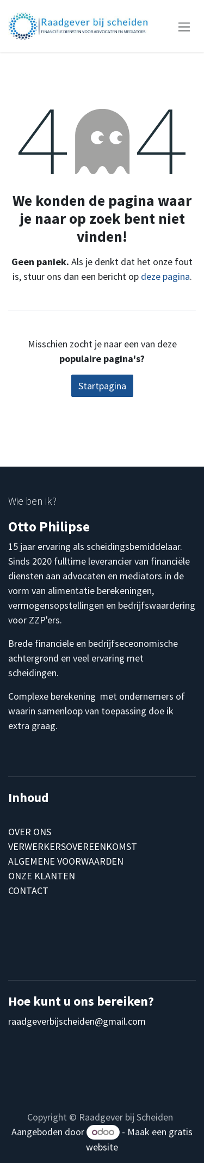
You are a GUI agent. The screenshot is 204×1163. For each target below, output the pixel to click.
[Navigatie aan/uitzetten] (184, 26)
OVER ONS (29, 831)
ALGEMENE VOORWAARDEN (65, 861)
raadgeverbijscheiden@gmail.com (77, 1021)
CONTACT (28, 890)
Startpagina (102, 385)
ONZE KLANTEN (41, 876)
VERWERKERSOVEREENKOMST (72, 846)
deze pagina (165, 276)
